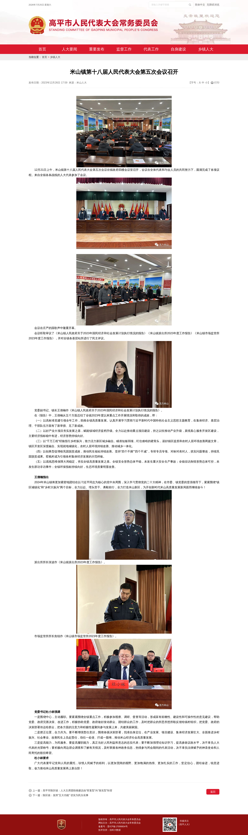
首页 (42, 49)
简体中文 (200, 4)
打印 (216, 82)
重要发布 (96, 49)
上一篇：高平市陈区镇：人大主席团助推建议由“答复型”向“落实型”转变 (72, 790)
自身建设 (178, 49)
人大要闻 (69, 49)
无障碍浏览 (213, 4)
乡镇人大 (205, 49)
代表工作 (151, 49)
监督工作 (124, 49)
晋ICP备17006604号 (117, 826)
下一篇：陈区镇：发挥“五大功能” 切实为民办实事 (60, 795)
